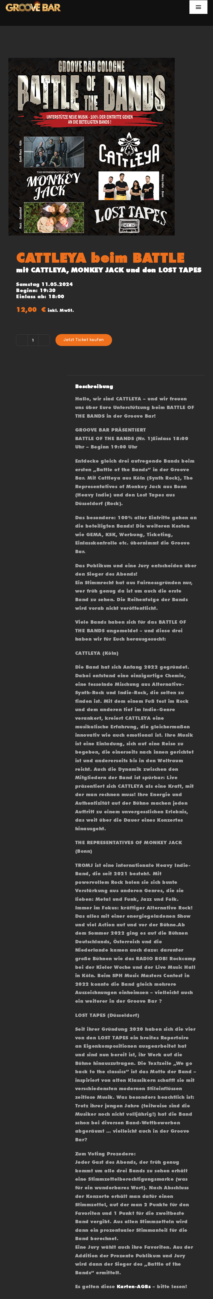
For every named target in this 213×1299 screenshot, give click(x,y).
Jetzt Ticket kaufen (84, 340)
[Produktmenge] (33, 340)
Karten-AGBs (134, 1286)
